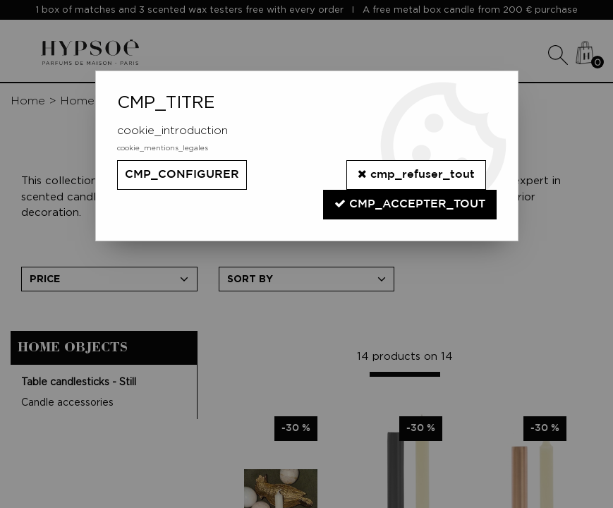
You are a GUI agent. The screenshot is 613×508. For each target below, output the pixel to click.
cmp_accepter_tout (409, 204)
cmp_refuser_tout (416, 174)
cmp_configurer (182, 174)
